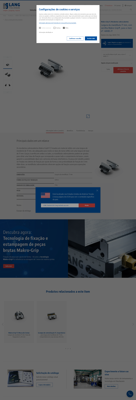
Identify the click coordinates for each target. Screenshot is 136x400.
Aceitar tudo (91, 38)
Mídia (65, 28)
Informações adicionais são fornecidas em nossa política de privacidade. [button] (57, 23)
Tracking (57, 28)
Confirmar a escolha (75, 38)
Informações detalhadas (45, 32)
